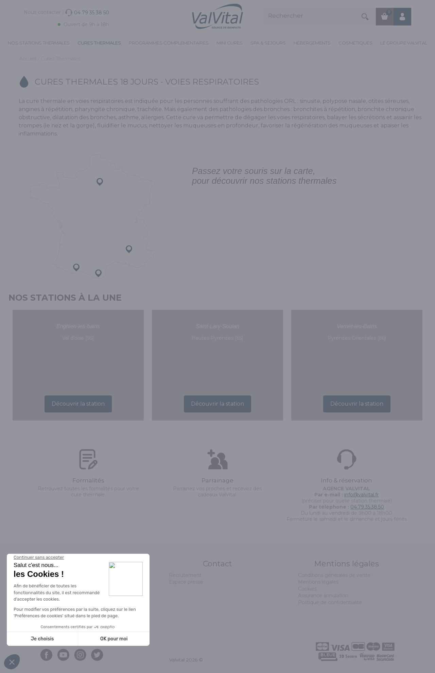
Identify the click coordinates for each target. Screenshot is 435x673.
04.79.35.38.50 (367, 507)
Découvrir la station (78, 404)
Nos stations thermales (39, 43)
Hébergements (312, 43)
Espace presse (186, 582)
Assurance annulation (323, 595)
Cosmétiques (355, 43)
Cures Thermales (99, 43)
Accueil (28, 59)
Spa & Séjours (268, 43)
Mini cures (229, 43)
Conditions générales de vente (334, 575)
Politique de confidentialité (330, 602)
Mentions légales (318, 582)
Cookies (307, 589)
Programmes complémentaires (169, 43)
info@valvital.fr (361, 495)
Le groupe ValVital (403, 43)
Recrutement (185, 575)
